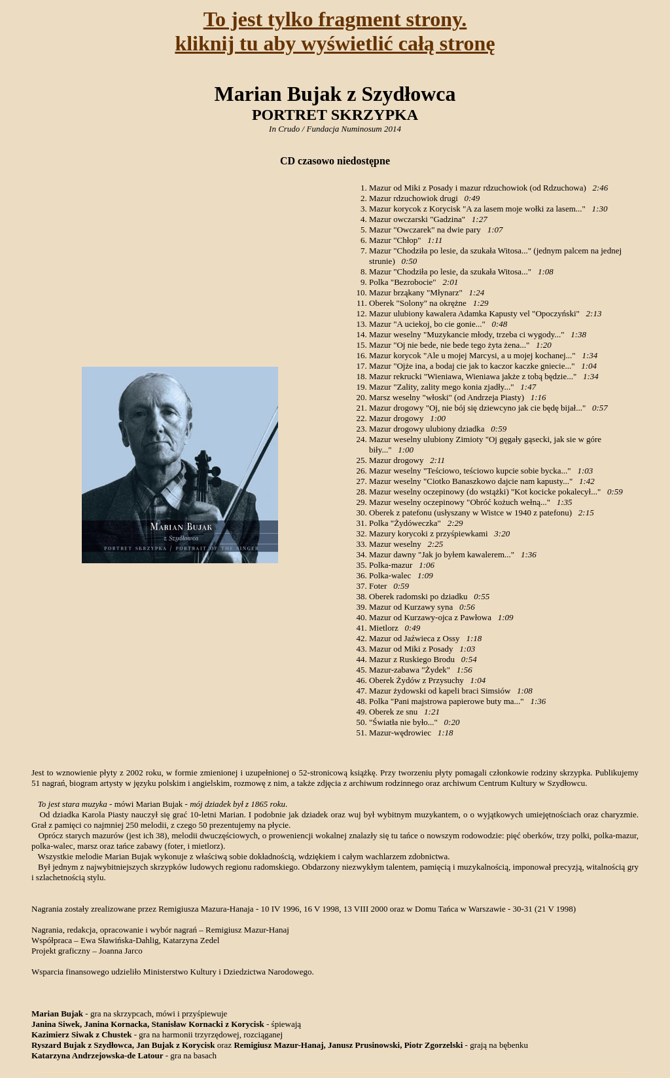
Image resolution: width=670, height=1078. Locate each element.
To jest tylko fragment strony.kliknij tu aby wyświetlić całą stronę (335, 31)
